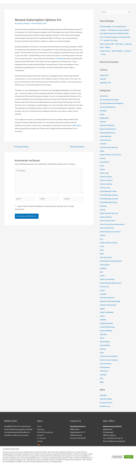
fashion (102, 167)
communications (106, 139)
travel (102, 347)
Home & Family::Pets (107, 225)
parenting (103, 264)
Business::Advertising (107, 124)
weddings (103, 368)
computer (103, 142)
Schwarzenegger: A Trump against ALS (113, 27)
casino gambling (106, 135)
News (102, 250)
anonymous (104, 95)
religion (102, 304)
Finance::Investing (106, 182)
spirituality (103, 329)
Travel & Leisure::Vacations (109, 354)
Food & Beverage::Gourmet (109, 196)
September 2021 (106, 82)
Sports (102, 332)
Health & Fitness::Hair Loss (109, 210)
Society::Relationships (107, 322)
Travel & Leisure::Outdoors (109, 350)
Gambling (103, 203)
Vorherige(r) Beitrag (20, 147)
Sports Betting (105, 336)
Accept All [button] (128, 457)
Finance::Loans (105, 185)
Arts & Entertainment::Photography (112, 103)
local (101, 236)
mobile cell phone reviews (109, 239)
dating (102, 149)
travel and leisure (106, 358)
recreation (103, 289)
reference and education (108, 300)
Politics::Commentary (107, 275)
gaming (102, 207)
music (102, 246)
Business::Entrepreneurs (108, 128)
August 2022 (104, 75)
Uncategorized (105, 361)
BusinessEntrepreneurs (108, 131)
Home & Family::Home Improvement (112, 221)
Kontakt (40, 434)
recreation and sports (107, 293)
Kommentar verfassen (23, 24)
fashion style (104, 171)
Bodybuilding (104, 117)
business (103, 121)
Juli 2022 (103, 79)
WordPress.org (105, 400)
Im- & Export (41, 431)
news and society (106, 254)
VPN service (104, 365)
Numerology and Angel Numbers (111, 257)
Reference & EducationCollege (110, 297)
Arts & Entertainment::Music (110, 99)
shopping (103, 315)
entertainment (105, 160)
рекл (101, 372)
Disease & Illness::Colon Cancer (111, 153)
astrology (103, 110)
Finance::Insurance (106, 178)
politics (102, 271)
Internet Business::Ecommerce (110, 228)
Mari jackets (77, 126)
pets (101, 268)
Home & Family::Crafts (40, 24)
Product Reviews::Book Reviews (111, 279)
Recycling (40, 423)
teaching (103, 343)
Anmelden (103, 389)
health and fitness (106, 214)
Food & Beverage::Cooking (109, 192)
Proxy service (104, 282)
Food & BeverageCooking (109, 200)
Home (39, 420)
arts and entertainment (108, 106)
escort (102, 164)
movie (102, 243)
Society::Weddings (106, 325)
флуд (102, 376)
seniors (102, 311)
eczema (102, 156)
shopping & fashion (106, 318)
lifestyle (102, 232)
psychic (102, 286)
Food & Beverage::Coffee (108, 189)
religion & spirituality (107, 307)
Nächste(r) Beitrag (77, 147)
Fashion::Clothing (106, 174)
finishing (59, 59)
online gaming (105, 261)
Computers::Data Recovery (109, 146)
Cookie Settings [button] (117, 457)
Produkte (40, 429)
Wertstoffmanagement (45, 426)
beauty (102, 113)
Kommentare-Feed (106, 396)
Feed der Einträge (106, 392)
